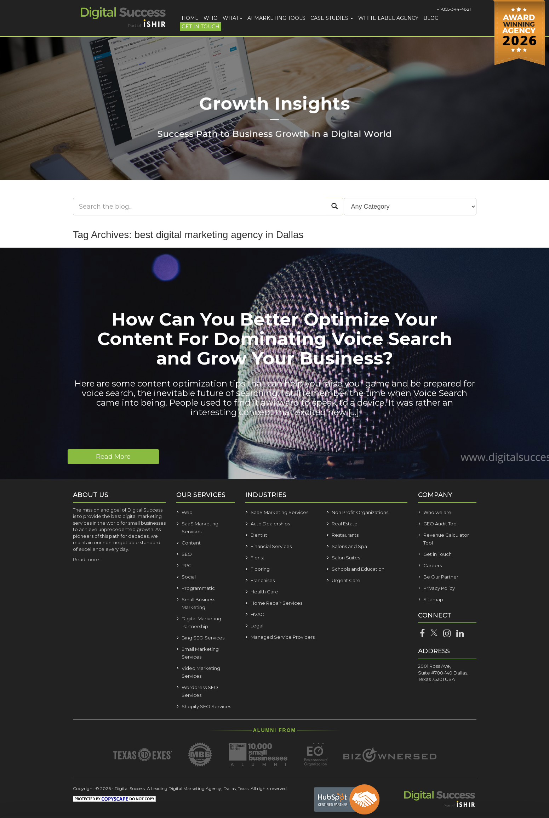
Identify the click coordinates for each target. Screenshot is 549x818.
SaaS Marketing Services (279, 512)
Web (187, 512)
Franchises (263, 580)
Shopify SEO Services (206, 706)
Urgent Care (346, 580)
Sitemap (433, 599)
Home (190, 18)
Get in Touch (200, 26)
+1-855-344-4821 (454, 9)
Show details (112, 798)
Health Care (264, 591)
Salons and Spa (349, 546)
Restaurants (345, 535)
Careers (432, 565)
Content (191, 543)
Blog (431, 18)
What (232, 18)
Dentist (259, 535)
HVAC (257, 614)
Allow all (481, 754)
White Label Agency (388, 18)
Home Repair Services (276, 603)
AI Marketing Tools (276, 18)
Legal (257, 625)
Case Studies (331, 18)
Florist (257, 557)
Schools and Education (358, 569)
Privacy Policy (439, 588)
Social (189, 577)
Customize (481, 775)
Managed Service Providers (283, 637)
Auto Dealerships (270, 523)
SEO (187, 554)
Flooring (260, 569)
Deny (481, 795)
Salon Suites (346, 557)
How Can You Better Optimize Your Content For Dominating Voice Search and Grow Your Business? (274, 339)
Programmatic (198, 588)
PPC (186, 565)
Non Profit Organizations (360, 512)
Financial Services (271, 546)
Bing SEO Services (203, 638)
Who (211, 18)
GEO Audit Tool (440, 523)
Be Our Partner (440, 577)
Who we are (437, 512)
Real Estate (345, 523)
